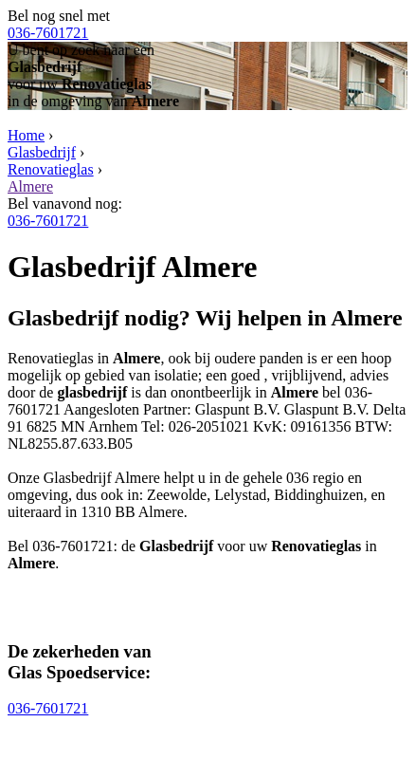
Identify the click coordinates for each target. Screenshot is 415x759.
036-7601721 (48, 33)
